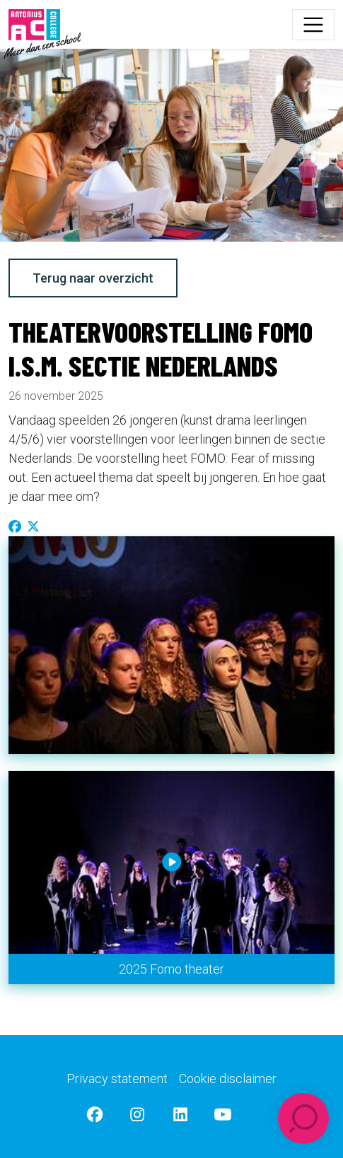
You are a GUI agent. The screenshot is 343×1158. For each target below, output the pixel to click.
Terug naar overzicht (93, 278)
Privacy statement (117, 1078)
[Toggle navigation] (313, 24)
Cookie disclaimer (228, 1078)
